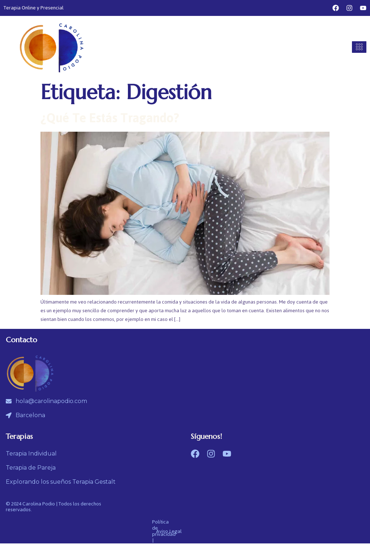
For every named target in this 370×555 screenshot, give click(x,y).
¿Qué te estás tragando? (109, 118)
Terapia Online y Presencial (34, 8)
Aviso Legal (169, 531)
